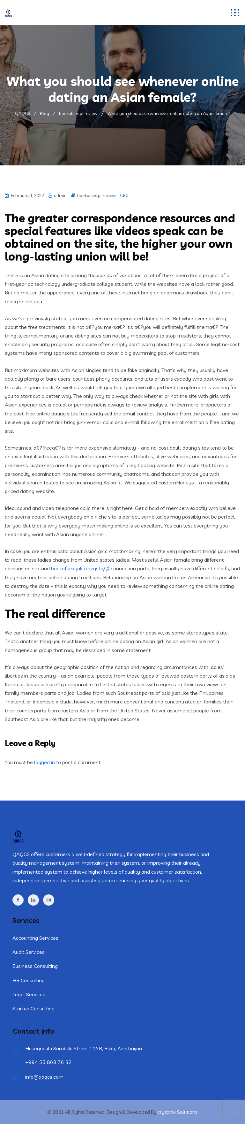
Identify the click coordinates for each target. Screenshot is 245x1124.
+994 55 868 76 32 (48, 1062)
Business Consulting (35, 966)
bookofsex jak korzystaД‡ (80, 568)
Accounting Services (35, 938)
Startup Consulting (33, 1008)
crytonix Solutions (177, 1112)
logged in (44, 762)
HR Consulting (28, 980)
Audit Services (28, 952)
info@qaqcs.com (44, 1077)
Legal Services (28, 994)
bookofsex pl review (96, 195)
